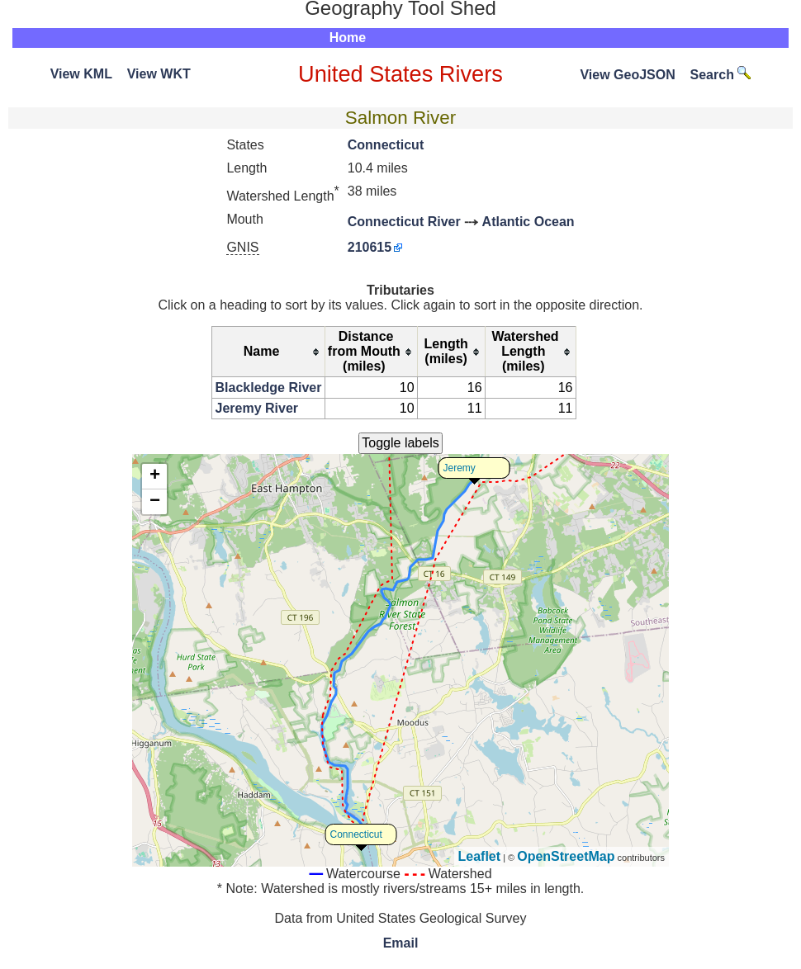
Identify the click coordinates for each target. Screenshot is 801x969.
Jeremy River (257, 408)
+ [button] (154, 476)
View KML (81, 74)
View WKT (159, 74)
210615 (369, 247)
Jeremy (459, 468)
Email (401, 943)
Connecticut (386, 145)
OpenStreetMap (565, 856)
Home (347, 38)
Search (720, 75)
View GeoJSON (627, 75)
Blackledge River (269, 388)
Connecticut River (404, 222)
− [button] (154, 501)
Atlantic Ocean (528, 222)
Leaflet (479, 856)
